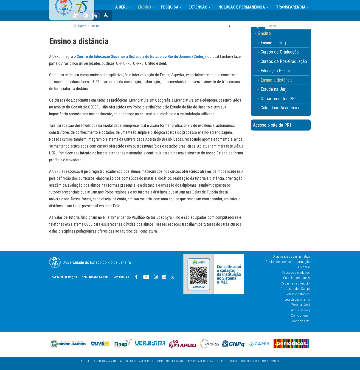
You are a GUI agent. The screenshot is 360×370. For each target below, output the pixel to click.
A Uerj (125, 5)
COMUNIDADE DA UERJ (164, 16)
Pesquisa (173, 5)
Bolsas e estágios (297, 294)
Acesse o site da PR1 (272, 125)
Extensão (202, 5)
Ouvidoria (303, 267)
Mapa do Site (301, 321)
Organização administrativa (291, 256)
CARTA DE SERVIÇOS (133, 16)
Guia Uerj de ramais (296, 278)
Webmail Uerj (300, 305)
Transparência (294, 5)
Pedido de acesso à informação (288, 262)
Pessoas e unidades (296, 272)
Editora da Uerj (300, 310)
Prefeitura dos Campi (295, 289)
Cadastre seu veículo (295, 283)
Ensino (148, 5)
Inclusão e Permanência (244, 5)
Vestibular (190, 16)
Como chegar (300, 315)
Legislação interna (297, 299)
